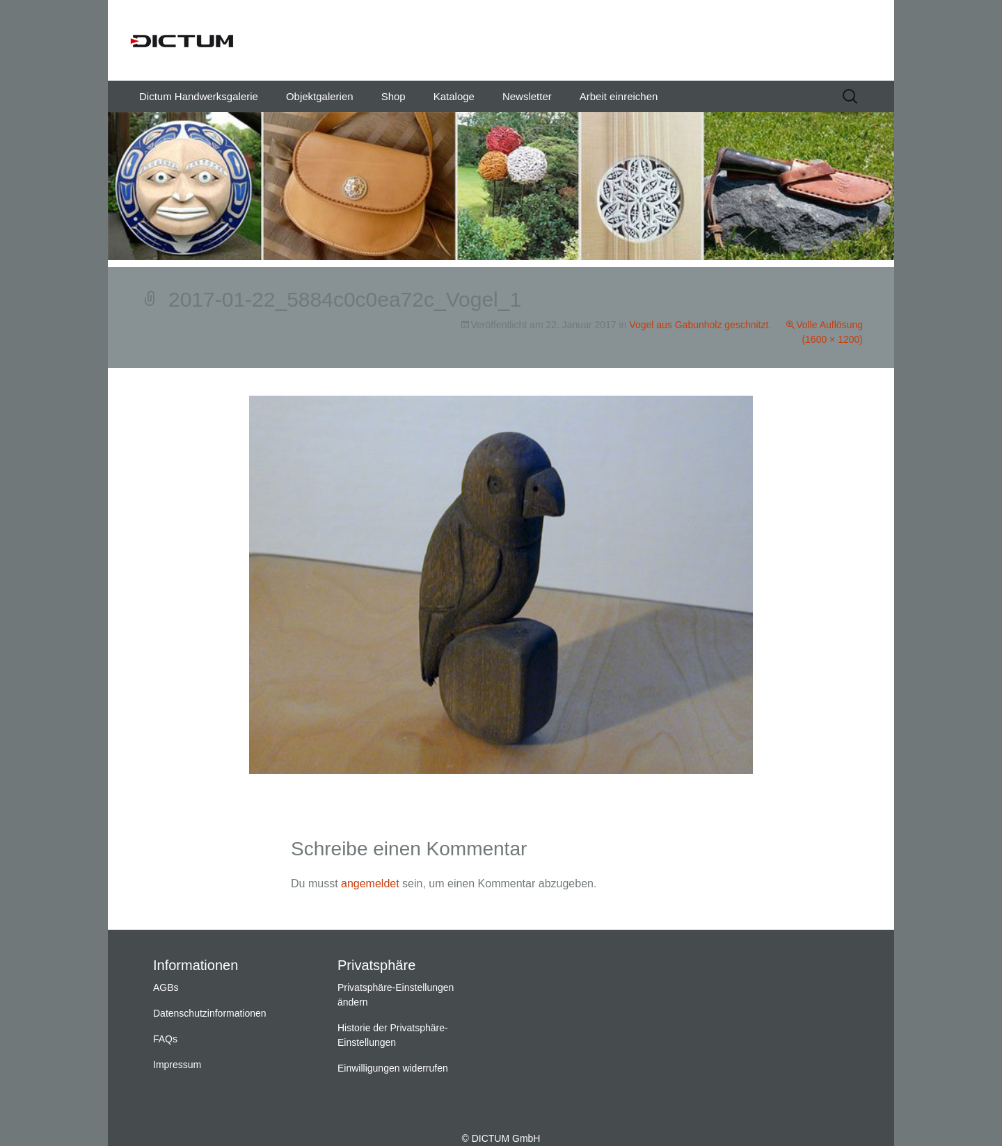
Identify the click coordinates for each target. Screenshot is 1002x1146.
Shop (393, 96)
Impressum (177, 1064)
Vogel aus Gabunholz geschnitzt (698, 324)
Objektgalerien (319, 96)
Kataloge (454, 96)
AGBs (166, 987)
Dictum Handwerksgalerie (198, 96)
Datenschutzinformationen (210, 1013)
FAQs (165, 1038)
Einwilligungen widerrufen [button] (392, 1068)
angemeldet (370, 883)
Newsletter (527, 96)
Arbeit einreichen (619, 96)
